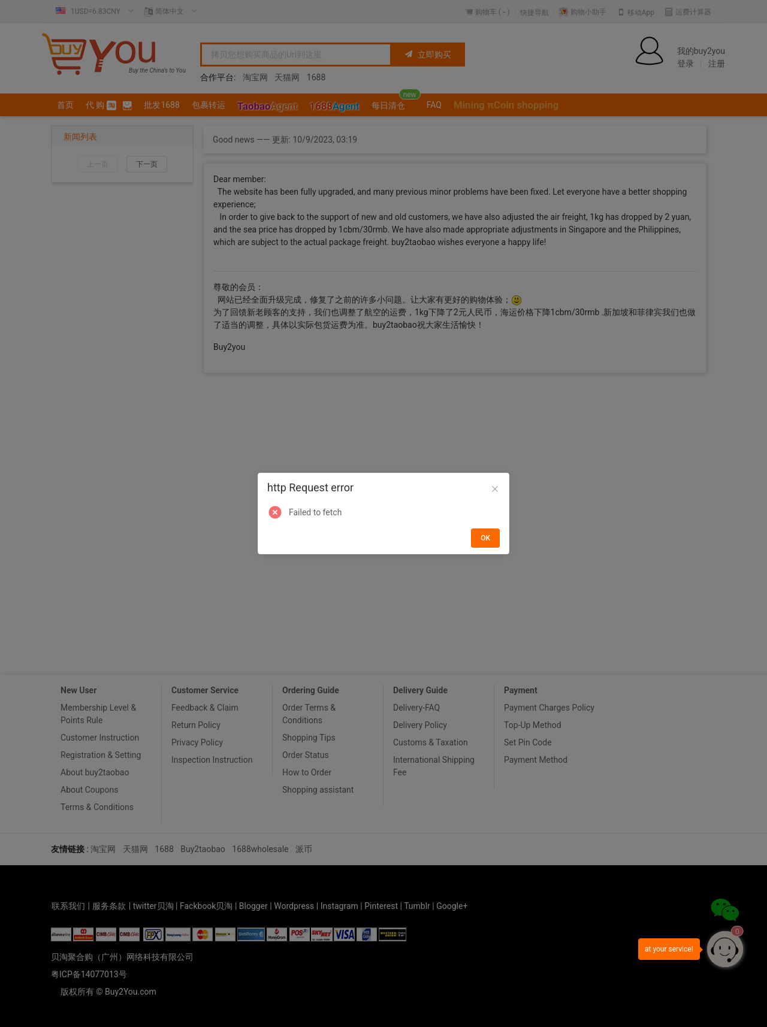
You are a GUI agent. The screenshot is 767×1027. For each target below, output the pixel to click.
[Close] (495, 489)
